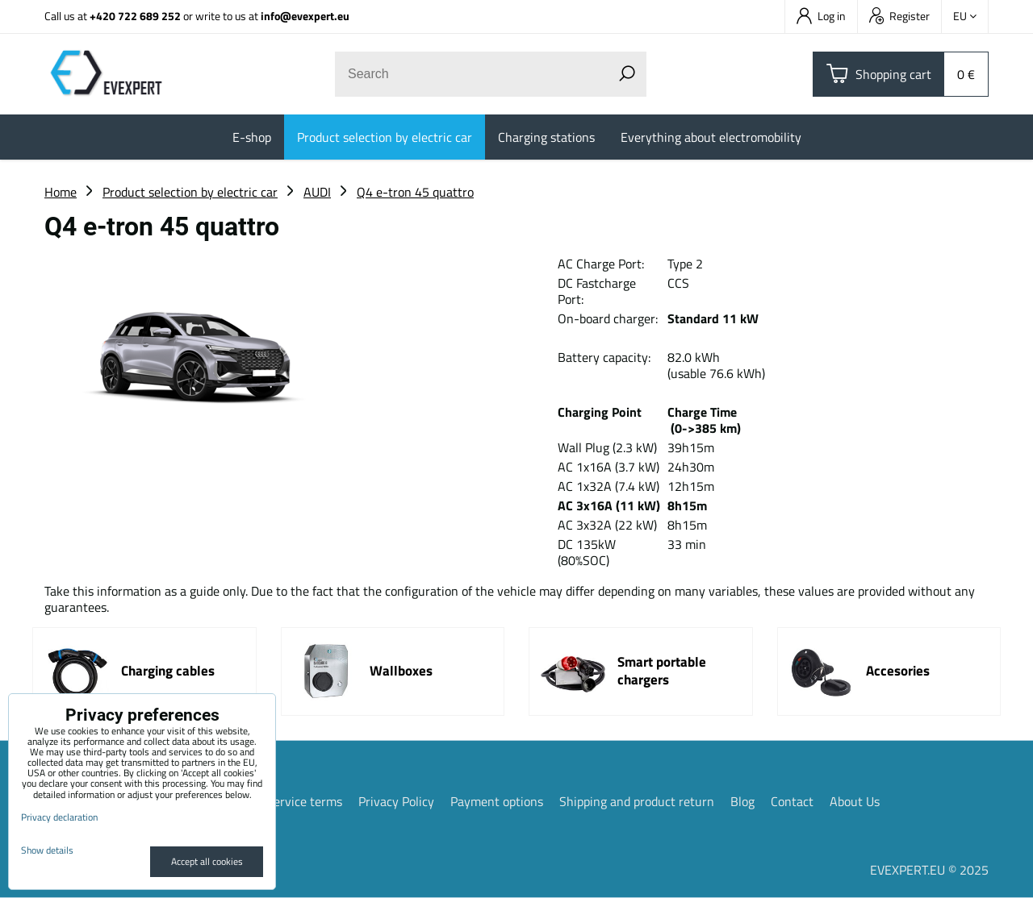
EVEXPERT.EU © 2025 (929, 869)
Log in (821, 15)
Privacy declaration (59, 817)
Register (899, 15)
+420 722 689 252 (135, 15)
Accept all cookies (207, 861)
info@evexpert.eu (305, 15)
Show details (47, 850)
